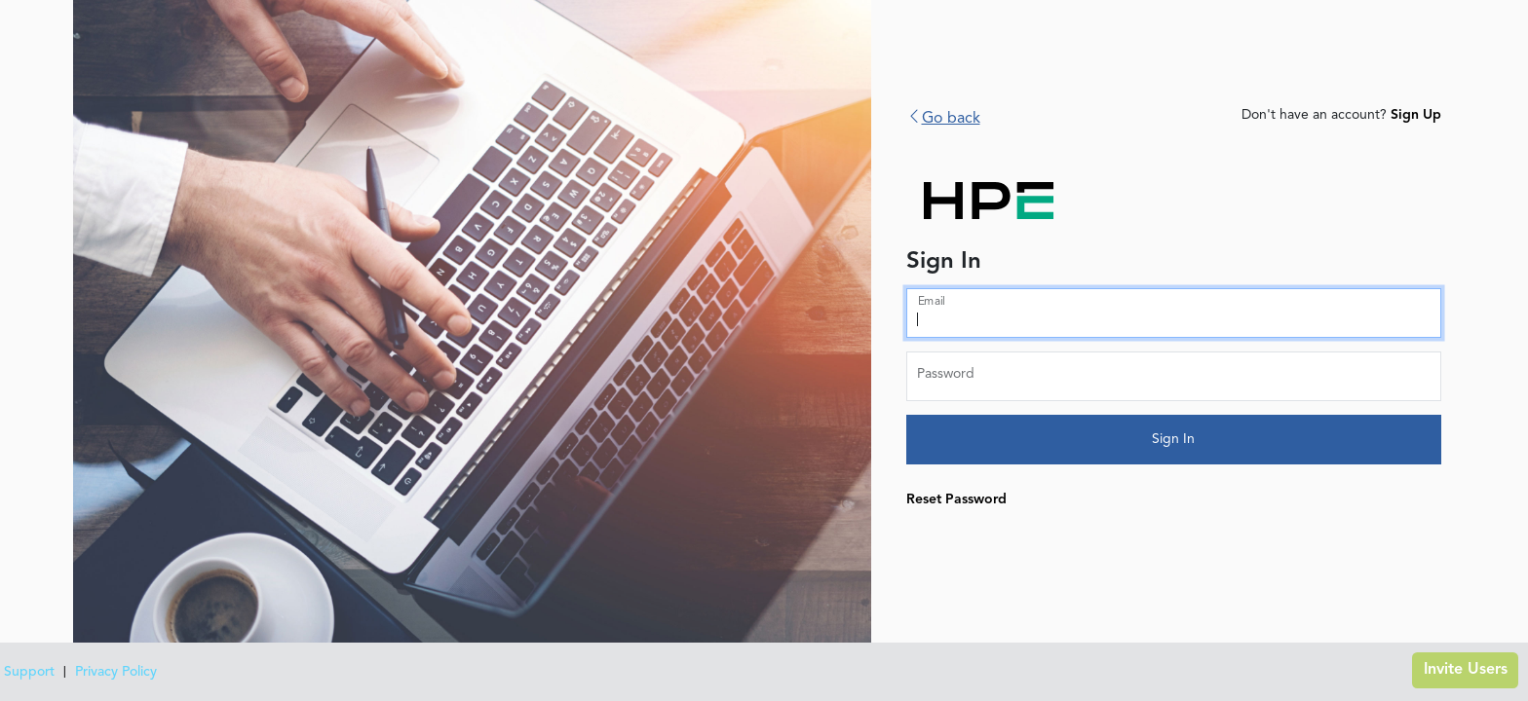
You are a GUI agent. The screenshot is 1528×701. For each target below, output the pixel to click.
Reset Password (956, 499)
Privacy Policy (116, 672)
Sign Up (1416, 115)
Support (29, 672)
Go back (943, 119)
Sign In (1173, 439)
